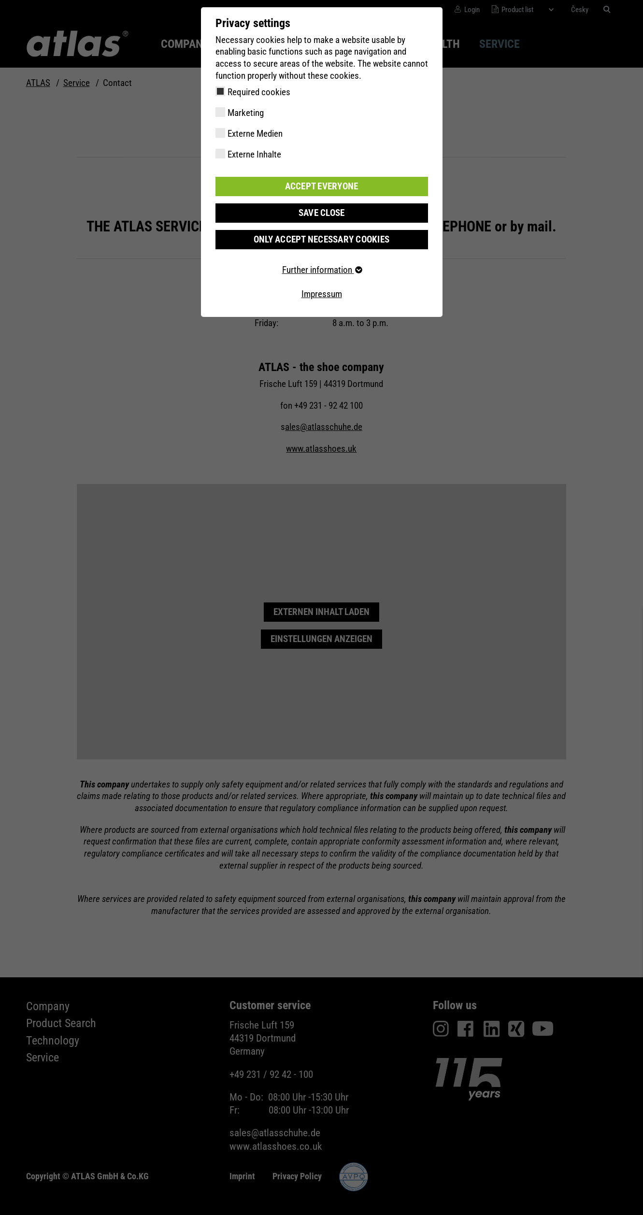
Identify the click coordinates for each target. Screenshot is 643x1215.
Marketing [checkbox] (246, 112)
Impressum (321, 294)
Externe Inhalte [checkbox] (254, 154)
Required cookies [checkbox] (259, 92)
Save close (322, 212)
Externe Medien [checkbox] (255, 133)
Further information (321, 269)
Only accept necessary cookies (321, 239)
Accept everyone (321, 186)
